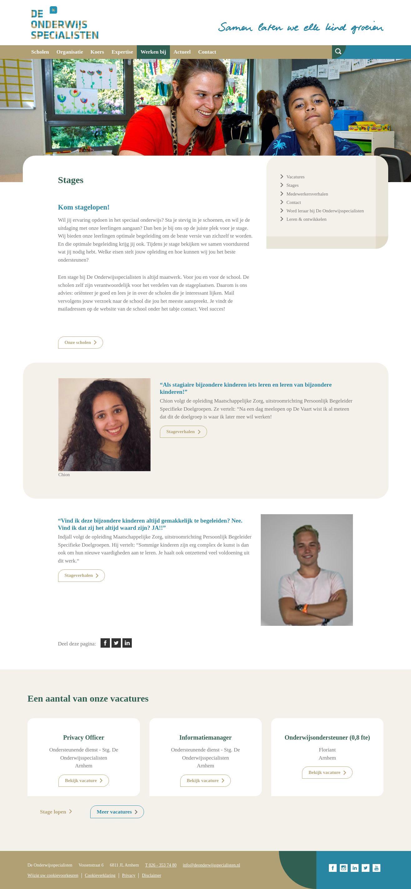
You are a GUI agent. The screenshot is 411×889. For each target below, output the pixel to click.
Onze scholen (78, 342)
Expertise (122, 52)
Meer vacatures (114, 812)
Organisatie (70, 52)
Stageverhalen (180, 431)
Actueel (182, 52)
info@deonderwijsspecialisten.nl (211, 865)
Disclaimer (151, 875)
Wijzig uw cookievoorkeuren (52, 875)
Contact (207, 52)
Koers (97, 52)
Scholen (40, 52)
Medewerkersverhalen (307, 193)
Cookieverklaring (100, 875)
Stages (292, 185)
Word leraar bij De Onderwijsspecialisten (325, 210)
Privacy (129, 875)
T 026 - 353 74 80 (160, 865)
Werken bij (153, 52)
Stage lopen (53, 812)
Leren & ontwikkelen (306, 219)
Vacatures (295, 176)
